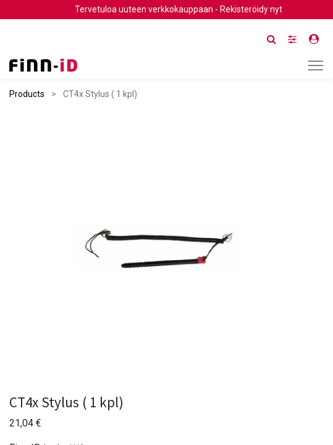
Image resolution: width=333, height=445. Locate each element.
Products (26, 94)
